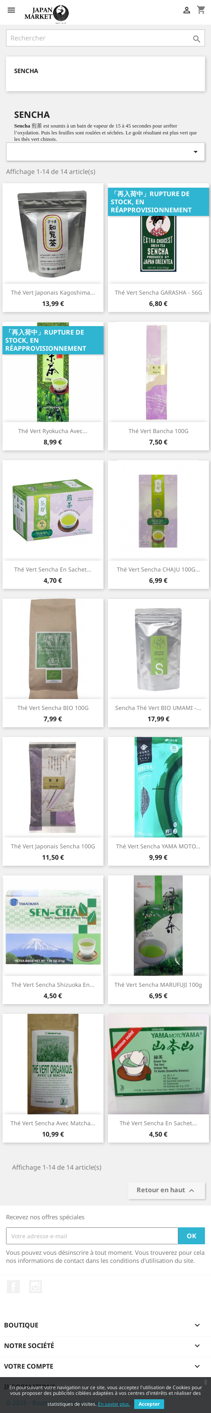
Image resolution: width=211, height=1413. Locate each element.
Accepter (149, 1403)
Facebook (13, 1286)
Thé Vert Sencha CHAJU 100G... (158, 569)
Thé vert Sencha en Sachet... (52, 569)
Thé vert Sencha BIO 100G (53, 708)
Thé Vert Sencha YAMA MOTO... (158, 846)
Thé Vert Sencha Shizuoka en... (53, 984)
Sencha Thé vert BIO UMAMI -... (158, 708)
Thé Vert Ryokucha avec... (52, 431)
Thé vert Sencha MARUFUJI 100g (158, 984)
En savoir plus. (114, 1403)
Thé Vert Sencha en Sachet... (158, 1123)
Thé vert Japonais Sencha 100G (53, 846)
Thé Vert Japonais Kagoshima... (53, 292)
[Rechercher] (105, 37)
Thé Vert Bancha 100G (158, 431)
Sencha (26, 71)
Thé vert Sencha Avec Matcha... (53, 1123)
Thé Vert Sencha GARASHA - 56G (158, 292)
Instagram (35, 1286)
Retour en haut (166, 1191)
